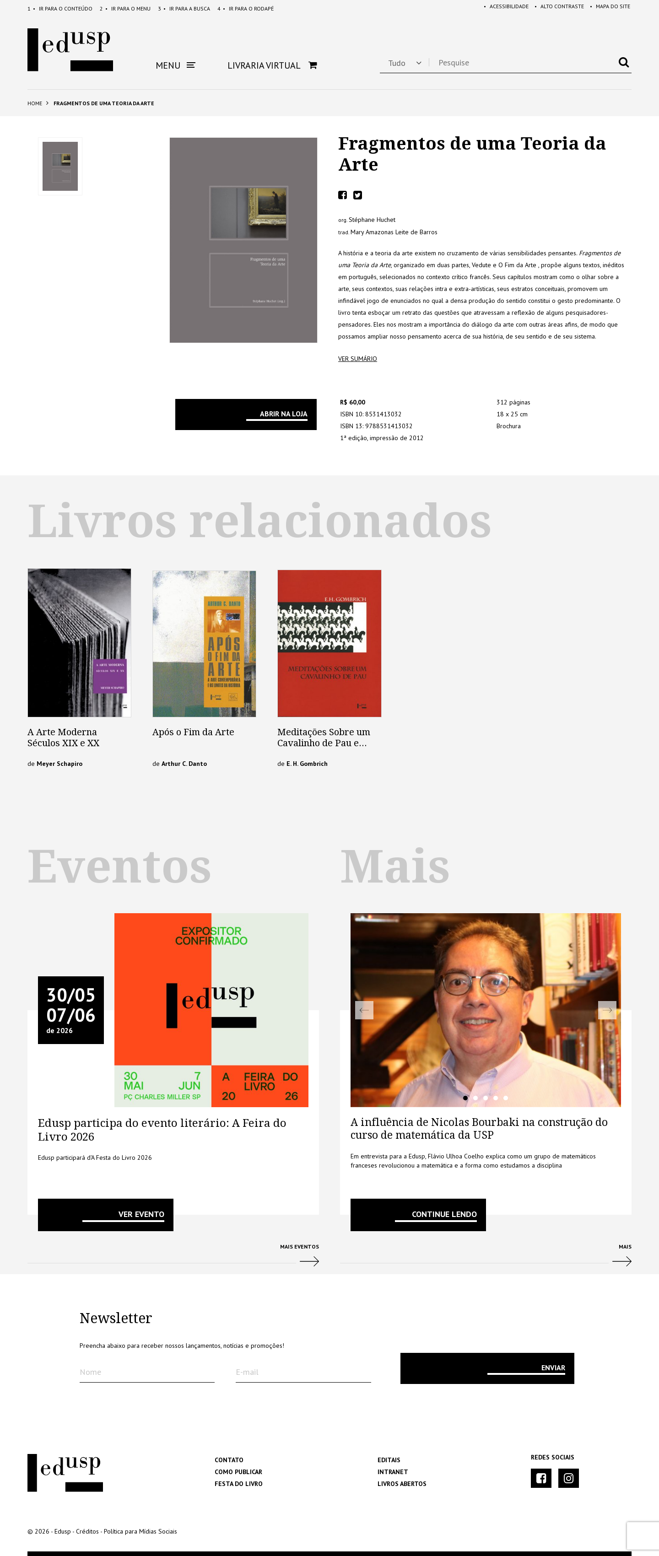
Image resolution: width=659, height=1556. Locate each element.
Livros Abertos (402, 1484)
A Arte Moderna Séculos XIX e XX (63, 737)
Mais (486, 1259)
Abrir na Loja (284, 413)
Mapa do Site (609, 8)
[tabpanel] (486, 1010)
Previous (364, 1010)
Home (34, 103)
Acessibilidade (502, 8)
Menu (125, 8)
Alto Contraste (556, 8)
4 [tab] (495, 1098)
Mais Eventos (173, 1259)
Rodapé (245, 8)
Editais (389, 1460)
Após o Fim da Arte (193, 732)
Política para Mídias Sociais (140, 1531)
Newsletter (116, 1318)
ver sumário (357, 359)
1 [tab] (465, 1098)
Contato (229, 1460)
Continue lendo (444, 1214)
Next (607, 1010)
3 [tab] (485, 1098)
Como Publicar (238, 1472)
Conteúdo (59, 8)
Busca (184, 8)
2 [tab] (475, 1098)
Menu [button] (175, 65)
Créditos (87, 1531)
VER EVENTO (141, 1214)
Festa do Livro (239, 1484)
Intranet (393, 1472)
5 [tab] (505, 1098)
